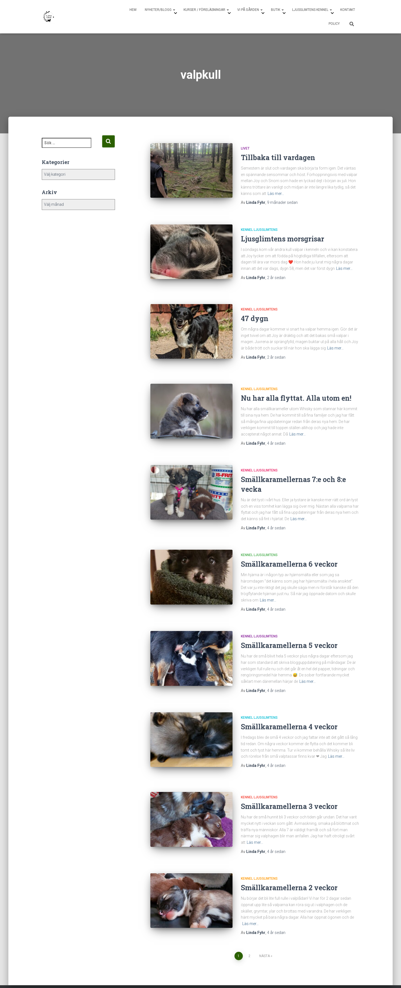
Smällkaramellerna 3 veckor (289, 792)
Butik (277, 10)
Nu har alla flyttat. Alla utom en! (296, 388)
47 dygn (254, 313)
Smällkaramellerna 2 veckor (289, 873)
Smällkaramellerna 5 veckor (289, 636)
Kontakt (347, 10)
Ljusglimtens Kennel (312, 10)
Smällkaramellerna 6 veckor (289, 554)
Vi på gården (250, 10)
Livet (245, 148)
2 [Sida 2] (249, 942)
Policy (334, 24)
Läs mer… (276, 193)
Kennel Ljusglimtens (259, 230)
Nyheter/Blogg (160, 10)
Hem (132, 10)
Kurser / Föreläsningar (206, 10)
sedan (282, 202)
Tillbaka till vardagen (278, 157)
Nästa (264, 942)
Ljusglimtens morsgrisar (282, 238)
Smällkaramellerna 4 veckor (289, 717)
